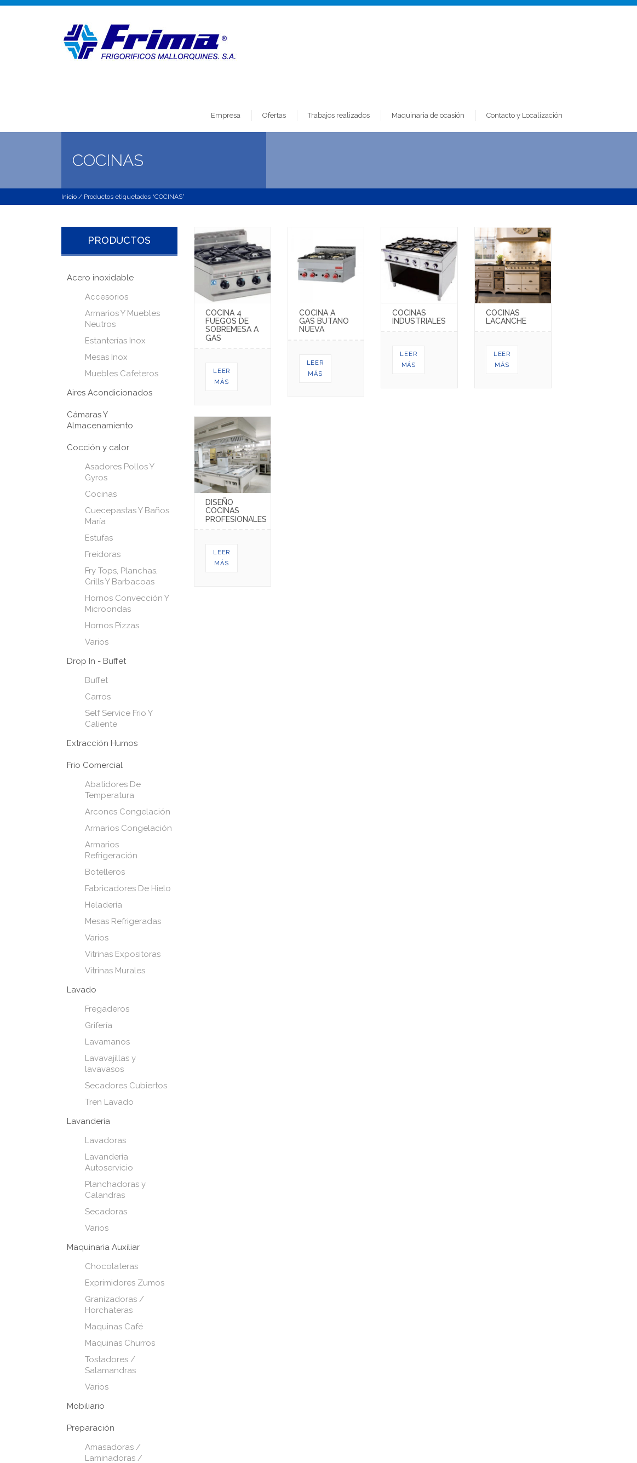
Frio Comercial (95, 765)
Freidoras (102, 554)
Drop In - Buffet (96, 661)
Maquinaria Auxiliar (103, 1247)
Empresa (225, 115)
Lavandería (88, 1121)
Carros (98, 697)
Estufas (99, 538)
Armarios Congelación (128, 828)
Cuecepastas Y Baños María (127, 516)
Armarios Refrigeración (111, 850)
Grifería (98, 1025)
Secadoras (106, 1212)
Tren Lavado (109, 1102)
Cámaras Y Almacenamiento (100, 420)
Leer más (221, 377)
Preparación (90, 1428)
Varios (96, 642)
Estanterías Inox (115, 341)
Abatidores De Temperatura (113, 789)
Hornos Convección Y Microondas (127, 603)
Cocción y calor (98, 447)
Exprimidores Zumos (124, 1283)
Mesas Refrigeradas (123, 921)
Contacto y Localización (524, 115)
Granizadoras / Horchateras (114, 1304)
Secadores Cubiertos (126, 1086)
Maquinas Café (114, 1327)
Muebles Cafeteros (121, 373)
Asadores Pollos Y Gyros (119, 472)
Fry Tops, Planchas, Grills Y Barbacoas (121, 576)
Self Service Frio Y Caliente (118, 718)
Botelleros (105, 872)
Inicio (69, 196)
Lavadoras (105, 1140)
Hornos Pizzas (112, 625)
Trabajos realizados (339, 115)
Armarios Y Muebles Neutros (122, 318)
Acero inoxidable (100, 278)
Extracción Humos (102, 743)
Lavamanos (107, 1042)
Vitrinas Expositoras (122, 954)
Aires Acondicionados (109, 393)
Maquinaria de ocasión (428, 115)
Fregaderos (107, 1009)
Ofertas (274, 115)
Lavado (81, 990)
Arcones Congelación (127, 812)
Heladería (103, 905)
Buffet (96, 680)
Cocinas (101, 494)
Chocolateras (111, 1266)
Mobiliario (86, 1406)
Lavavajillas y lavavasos (110, 1063)
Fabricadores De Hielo (128, 888)
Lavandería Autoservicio (109, 1162)
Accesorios (106, 297)
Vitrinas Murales (115, 971)
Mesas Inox (106, 357)
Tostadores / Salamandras (110, 1365)
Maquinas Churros (120, 1343)
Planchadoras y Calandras (115, 1189)
